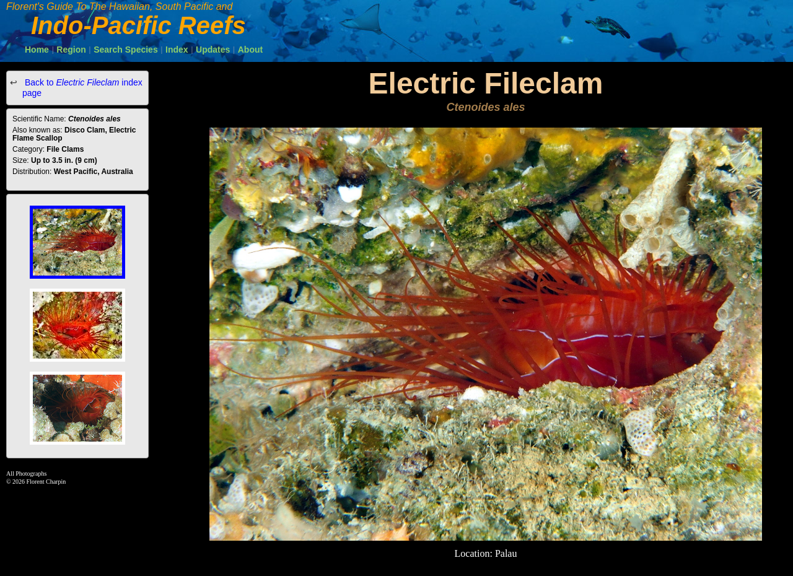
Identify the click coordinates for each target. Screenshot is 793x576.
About (250, 50)
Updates (213, 50)
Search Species (126, 50)
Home (37, 50)
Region (70, 50)
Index (176, 50)
